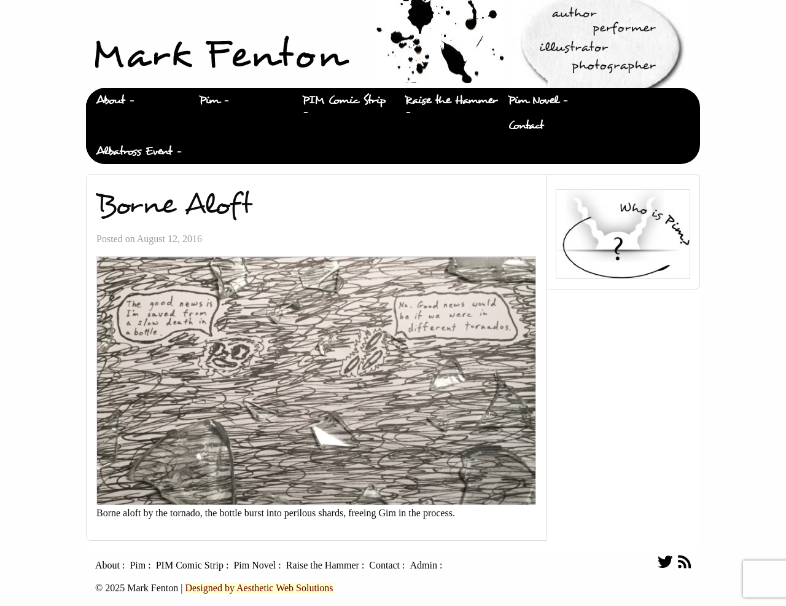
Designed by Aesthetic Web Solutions (259, 588)
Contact (525, 125)
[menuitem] (137, 101)
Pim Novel (533, 100)
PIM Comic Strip (344, 100)
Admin (423, 565)
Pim (209, 100)
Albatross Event (134, 151)
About (110, 100)
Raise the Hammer (451, 100)
